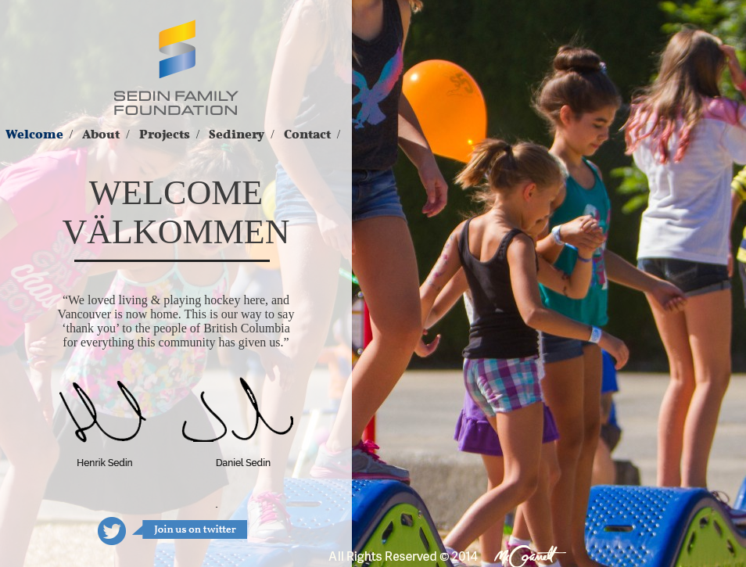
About (101, 134)
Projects (164, 134)
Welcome (34, 134)
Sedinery (236, 134)
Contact (307, 134)
